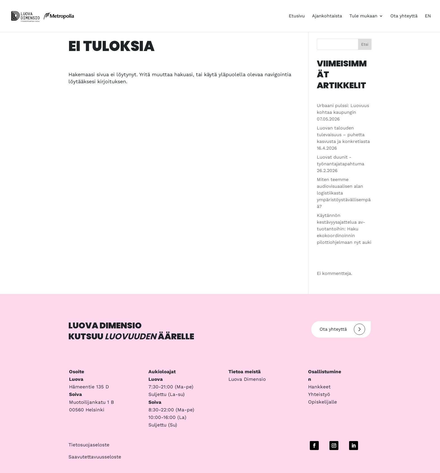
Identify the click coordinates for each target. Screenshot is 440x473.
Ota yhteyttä (404, 16)
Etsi (364, 44)
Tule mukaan (363, 16)
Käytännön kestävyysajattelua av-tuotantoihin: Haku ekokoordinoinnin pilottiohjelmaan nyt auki (344, 229)
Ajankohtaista (327, 16)
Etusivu (297, 16)
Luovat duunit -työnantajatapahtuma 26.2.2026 (340, 163)
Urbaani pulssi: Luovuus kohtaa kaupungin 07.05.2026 (343, 112)
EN (428, 16)
